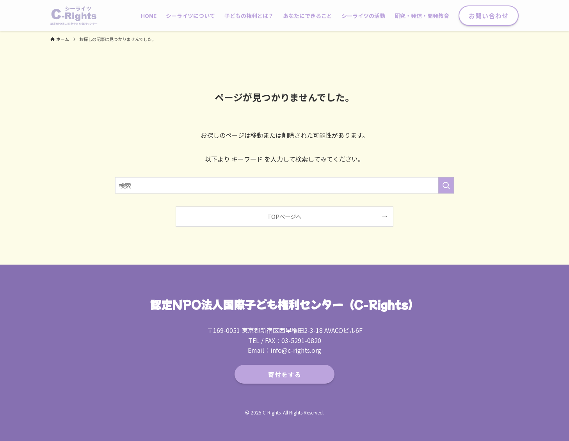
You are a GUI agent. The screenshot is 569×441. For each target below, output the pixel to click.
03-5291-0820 (301, 340)
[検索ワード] (284, 185)
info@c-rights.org (295, 350)
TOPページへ (284, 216)
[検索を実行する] (446, 185)
